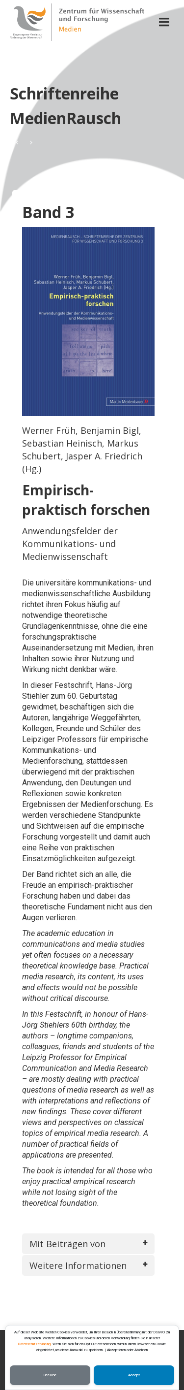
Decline (49, 1375)
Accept (134, 1375)
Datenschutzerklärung (34, 1344)
